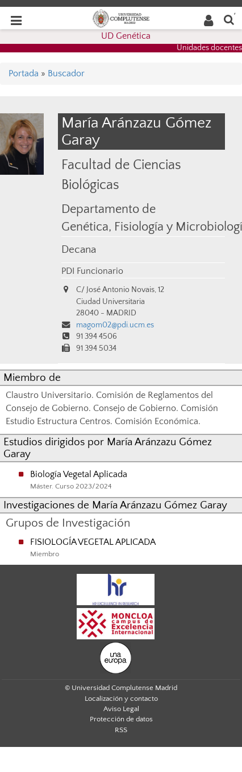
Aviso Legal (121, 709)
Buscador (66, 73)
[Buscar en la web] (229, 19)
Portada (24, 73)
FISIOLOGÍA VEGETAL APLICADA (93, 542)
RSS (121, 730)
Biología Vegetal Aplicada (78, 474)
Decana (78, 250)
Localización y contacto (121, 699)
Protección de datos (121, 719)
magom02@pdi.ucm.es (115, 325)
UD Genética (126, 36)
